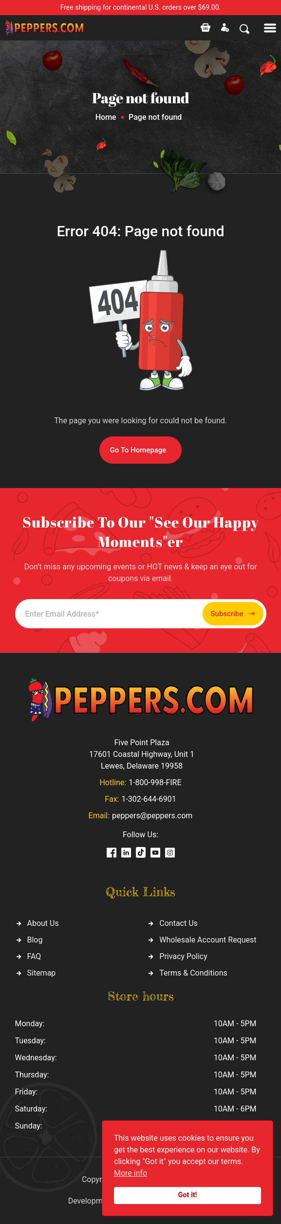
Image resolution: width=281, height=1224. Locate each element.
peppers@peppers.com (152, 815)
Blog (35, 939)
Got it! (187, 1195)
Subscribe (233, 614)
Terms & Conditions (193, 973)
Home (105, 117)
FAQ (34, 956)
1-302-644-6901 (148, 799)
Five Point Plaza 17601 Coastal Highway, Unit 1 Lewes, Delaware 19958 (141, 754)
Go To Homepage (138, 450)
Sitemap (41, 973)
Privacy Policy (183, 956)
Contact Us (178, 923)
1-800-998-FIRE (155, 782)
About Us (43, 923)
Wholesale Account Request (207, 939)
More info (130, 1173)
